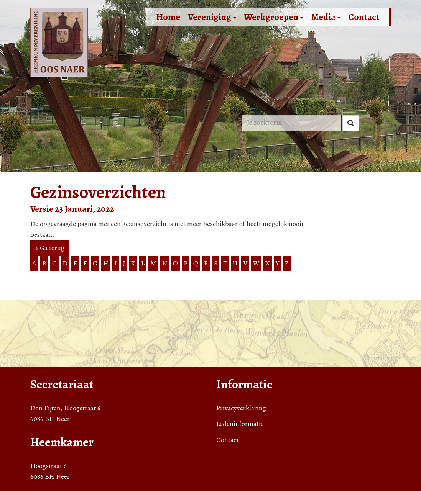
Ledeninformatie (240, 423)
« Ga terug (49, 247)
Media (325, 17)
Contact (364, 17)
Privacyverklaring (241, 407)
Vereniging (212, 17)
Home (168, 17)
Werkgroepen (273, 17)
